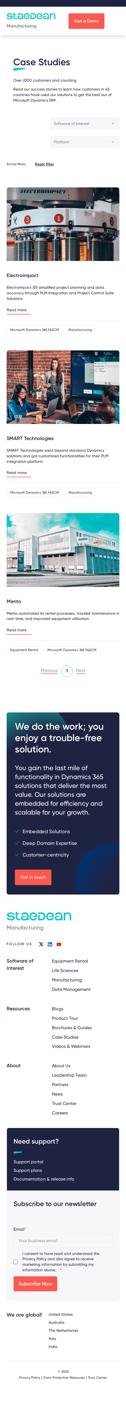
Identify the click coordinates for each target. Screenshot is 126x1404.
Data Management (71, 989)
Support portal (28, 1161)
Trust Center (64, 1103)
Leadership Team (69, 1075)
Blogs (57, 1008)
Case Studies (65, 1036)
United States (61, 1314)
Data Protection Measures (64, 1378)
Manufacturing (67, 980)
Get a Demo (86, 21)
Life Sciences (65, 970)
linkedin (50, 944)
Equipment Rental (70, 961)
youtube (59, 944)
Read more (17, 310)
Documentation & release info (44, 1178)
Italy (52, 1338)
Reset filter (44, 164)
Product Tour (65, 1018)
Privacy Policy (34, 1259)
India (53, 1346)
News (57, 1094)
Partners (60, 1084)
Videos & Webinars (71, 1046)
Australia (56, 1322)
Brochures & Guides (72, 1027)
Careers (60, 1113)
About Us (61, 1065)
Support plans (28, 1170)
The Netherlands (63, 1330)
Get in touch (33, 877)
